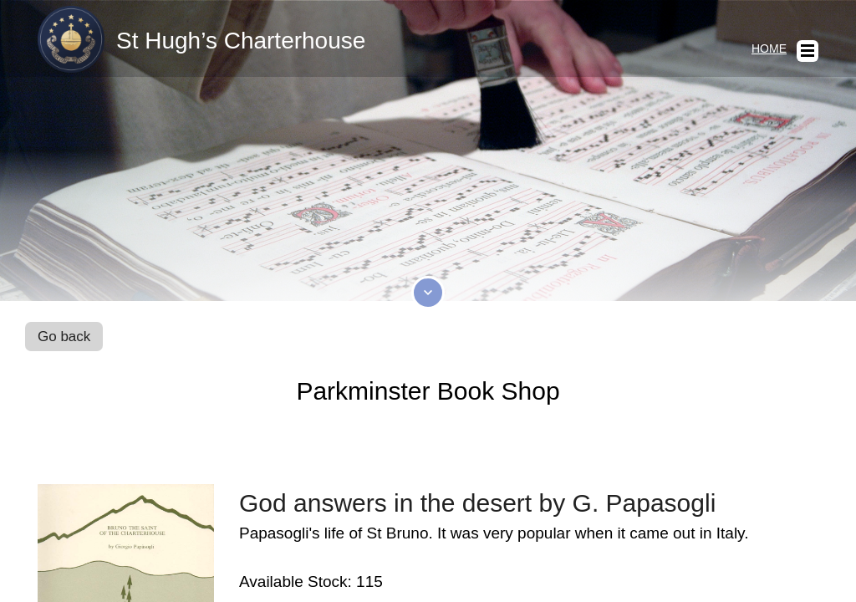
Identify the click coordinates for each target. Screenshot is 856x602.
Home (769, 48)
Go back (64, 336)
